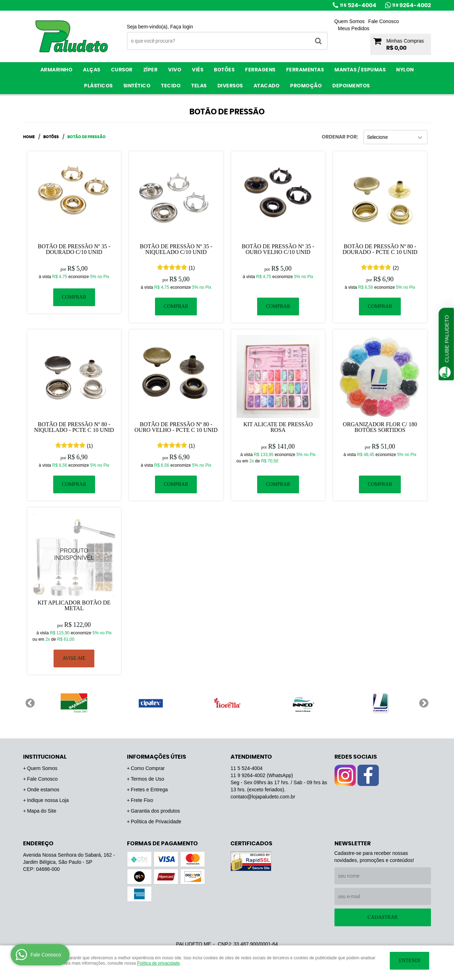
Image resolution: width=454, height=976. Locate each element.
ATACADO (267, 85)
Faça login (181, 26)
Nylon (405, 69)
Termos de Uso (147, 779)
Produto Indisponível (74, 554)
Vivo (174, 69)
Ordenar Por (339, 137)
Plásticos (98, 85)
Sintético (137, 85)
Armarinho (56, 69)
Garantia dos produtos (155, 811)
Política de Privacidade (156, 821)
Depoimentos (351, 85)
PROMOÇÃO (306, 85)
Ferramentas (305, 69)
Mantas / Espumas (360, 69)
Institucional (45, 757)
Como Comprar (148, 768)
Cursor (122, 69)
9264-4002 (411, 5)
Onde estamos (43, 789)
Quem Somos (349, 21)
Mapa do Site (41, 811)
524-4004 (358, 5)
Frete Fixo (142, 800)
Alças (91, 69)
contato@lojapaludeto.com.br (263, 796)
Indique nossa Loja (48, 800)
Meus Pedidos (354, 28)
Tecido (171, 85)
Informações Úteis (156, 757)
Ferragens (260, 69)
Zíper (150, 69)
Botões (224, 69)
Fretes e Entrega (149, 789)
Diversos (230, 85)
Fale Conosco (383, 21)
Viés (197, 69)
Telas (199, 85)
